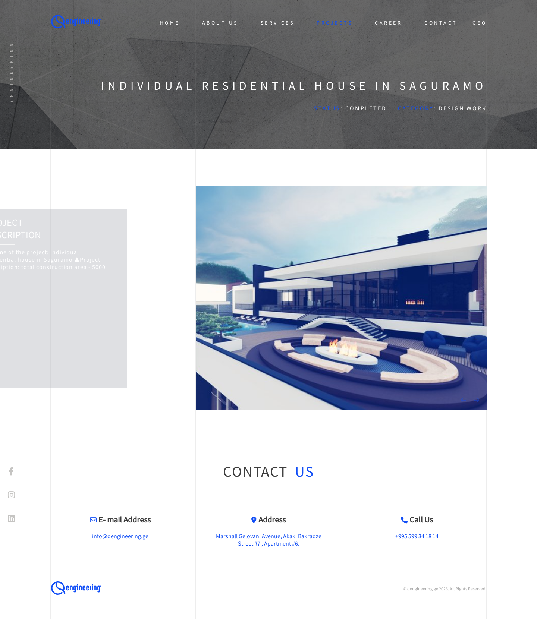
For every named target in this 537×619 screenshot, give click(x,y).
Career (388, 22)
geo (479, 22)
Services (278, 22)
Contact (440, 22)
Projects (334, 22)
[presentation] (463, 400)
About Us (220, 22)
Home (170, 22)
